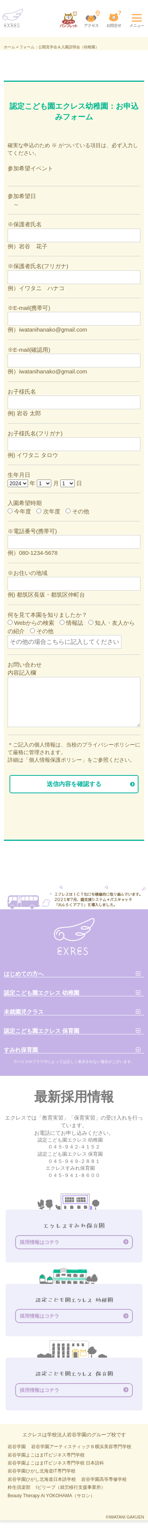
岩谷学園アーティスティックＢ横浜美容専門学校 (81, 1446)
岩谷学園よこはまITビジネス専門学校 (46, 1455)
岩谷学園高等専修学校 (104, 1479)
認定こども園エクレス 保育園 (41, 1031)
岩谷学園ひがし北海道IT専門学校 (42, 1471)
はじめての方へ (24, 973)
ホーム (9, 47)
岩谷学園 (17, 1446)
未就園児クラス (24, 1012)
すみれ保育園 (21, 1050)
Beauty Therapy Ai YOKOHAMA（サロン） (51, 1495)
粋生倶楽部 (19, 1487)
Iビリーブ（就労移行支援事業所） (70, 1487)
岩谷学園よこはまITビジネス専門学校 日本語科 (56, 1463)
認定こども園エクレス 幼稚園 (41, 993)
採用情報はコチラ (39, 1242)
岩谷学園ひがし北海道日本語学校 (42, 1479)
